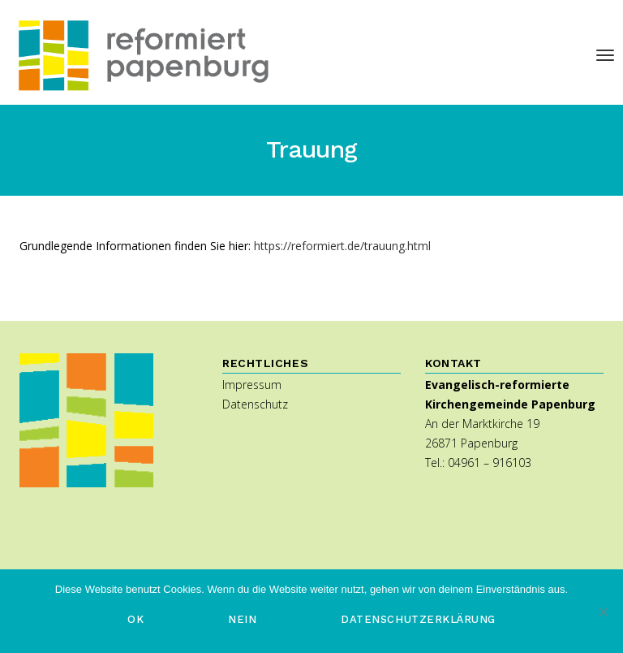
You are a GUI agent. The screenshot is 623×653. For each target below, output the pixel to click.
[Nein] (603, 611)
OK (135, 619)
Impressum (251, 384)
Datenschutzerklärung (418, 619)
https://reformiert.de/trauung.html (342, 245)
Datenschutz (255, 404)
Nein (242, 619)
